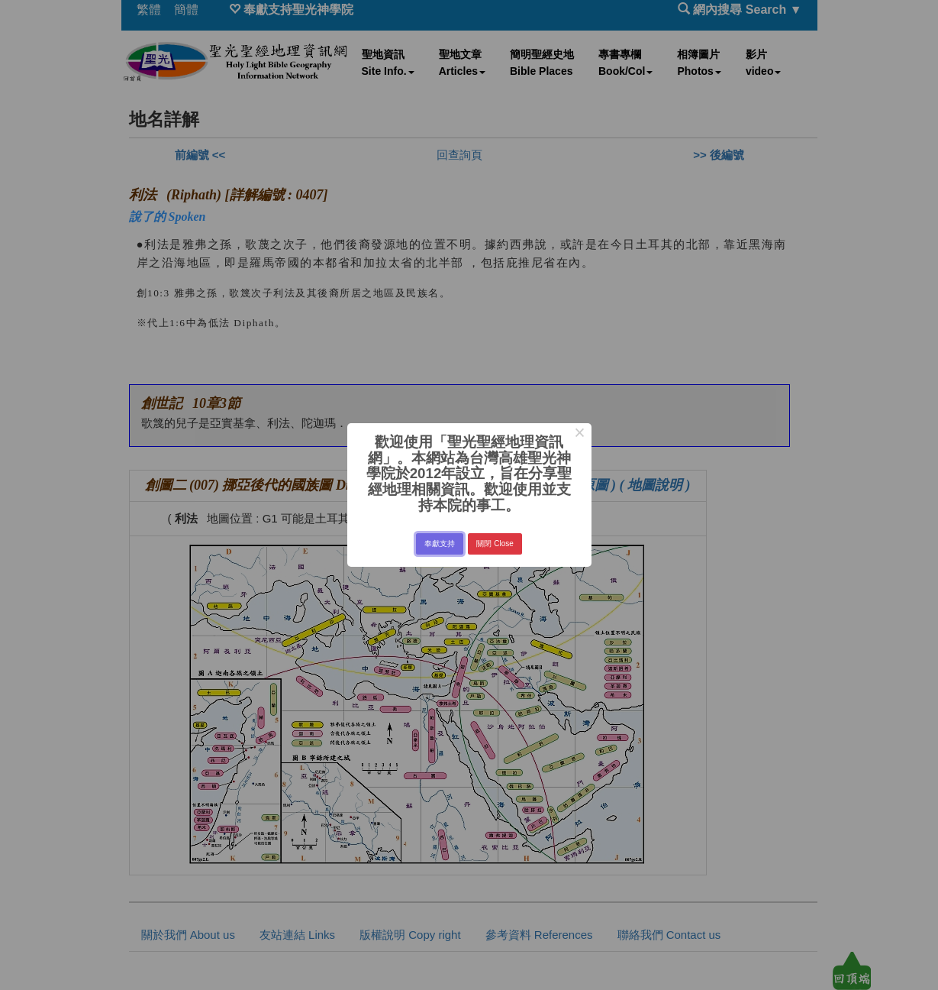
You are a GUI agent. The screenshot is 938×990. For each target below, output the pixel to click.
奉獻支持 (439, 543)
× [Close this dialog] (579, 434)
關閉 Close (494, 543)
